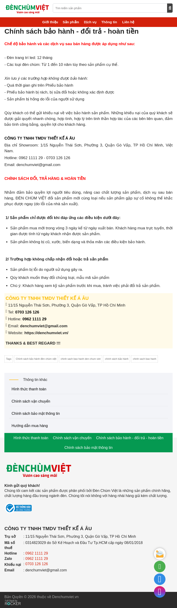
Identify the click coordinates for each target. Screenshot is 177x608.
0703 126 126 (27, 312)
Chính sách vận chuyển (31, 401)
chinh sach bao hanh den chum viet (80, 358)
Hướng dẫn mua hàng (30, 426)
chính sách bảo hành (116, 358)
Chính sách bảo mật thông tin (36, 413)
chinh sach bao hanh (144, 358)
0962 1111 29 (35, 319)
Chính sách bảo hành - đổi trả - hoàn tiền (129, 438)
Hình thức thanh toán (29, 389)
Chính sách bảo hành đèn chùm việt (36, 358)
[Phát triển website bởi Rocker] (12, 598)
